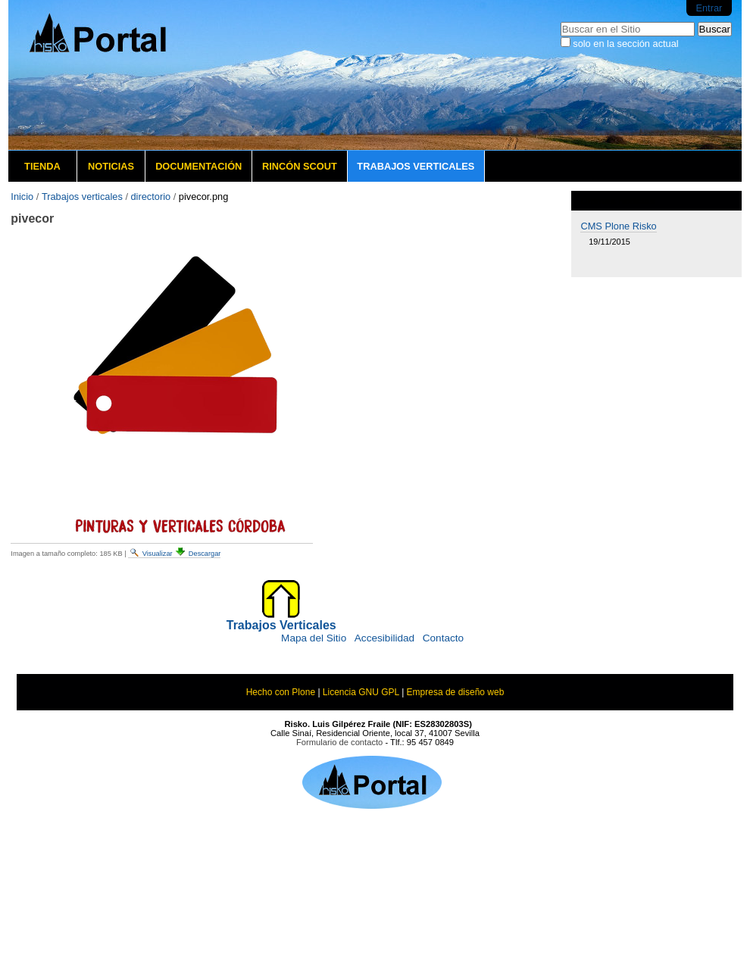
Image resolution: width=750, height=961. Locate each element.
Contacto (443, 638)
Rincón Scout (299, 166)
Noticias (111, 166)
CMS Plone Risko (618, 226)
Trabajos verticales (415, 166)
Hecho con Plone (280, 692)
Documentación (198, 166)
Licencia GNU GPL (361, 692)
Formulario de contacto (339, 742)
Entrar (708, 8)
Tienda (42, 166)
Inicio (22, 196)
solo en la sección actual (625, 43)
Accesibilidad (384, 638)
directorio (151, 196)
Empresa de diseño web (456, 692)
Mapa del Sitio (313, 638)
